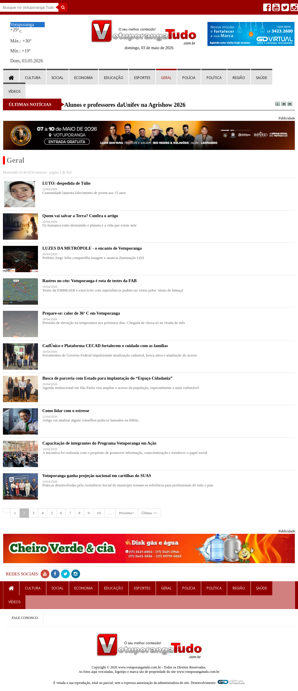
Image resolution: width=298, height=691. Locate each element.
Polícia (188, 77)
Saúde (261, 77)
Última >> (149, 513)
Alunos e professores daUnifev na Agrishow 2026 (125, 105)
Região (239, 77)
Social (57, 77)
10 (99, 513)
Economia (83, 77)
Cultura (33, 77)
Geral (166, 77)
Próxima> (126, 513)
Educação (113, 77)
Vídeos (14, 91)
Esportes (142, 77)
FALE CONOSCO (25, 618)
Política (214, 77)
